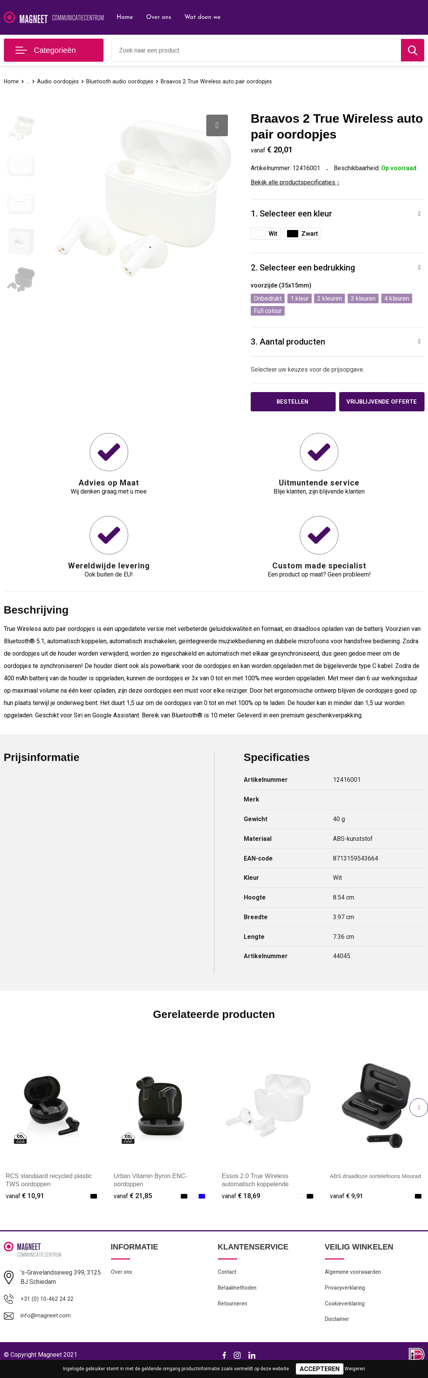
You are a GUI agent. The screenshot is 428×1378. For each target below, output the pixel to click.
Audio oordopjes (58, 81)
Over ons (158, 17)
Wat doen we (202, 17)
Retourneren (233, 1313)
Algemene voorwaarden (355, 1280)
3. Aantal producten (288, 342)
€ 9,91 (347, 1203)
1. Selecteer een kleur (291, 213)
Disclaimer (338, 1329)
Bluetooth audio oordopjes (121, 81)
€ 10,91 (25, 1203)
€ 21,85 (133, 1203)
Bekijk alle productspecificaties (295, 182)
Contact (228, 1280)
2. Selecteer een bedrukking (303, 267)
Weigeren (355, 1368)
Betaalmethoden (239, 1296)
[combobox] (256, 50)
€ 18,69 (241, 1203)
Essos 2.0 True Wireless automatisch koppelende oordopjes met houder (255, 1191)
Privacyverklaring (346, 1296)
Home (125, 17)
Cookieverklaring (346, 1313)
